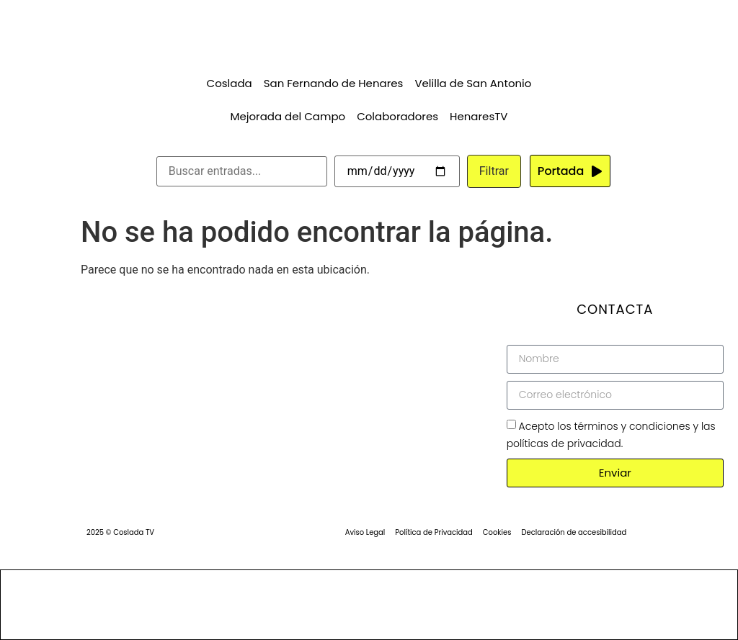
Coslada (229, 83)
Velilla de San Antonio (472, 83)
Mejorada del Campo (288, 116)
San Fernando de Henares (334, 83)
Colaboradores (397, 116)
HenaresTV (478, 116)
